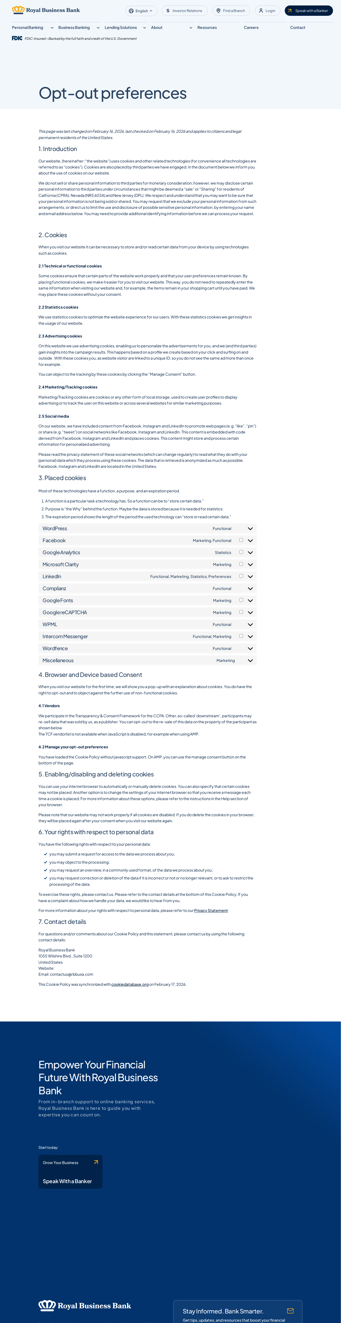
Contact (297, 27)
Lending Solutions (121, 27)
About (157, 27)
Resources (207, 27)
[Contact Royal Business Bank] (65, 1177)
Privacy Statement (203, 914)
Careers (251, 27)
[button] (141, 11)
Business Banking (74, 27)
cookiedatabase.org (122, 987)
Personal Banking (27, 27)
